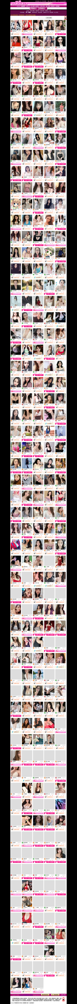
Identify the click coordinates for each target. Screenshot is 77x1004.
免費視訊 (19, 31)
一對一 (42, 112)
